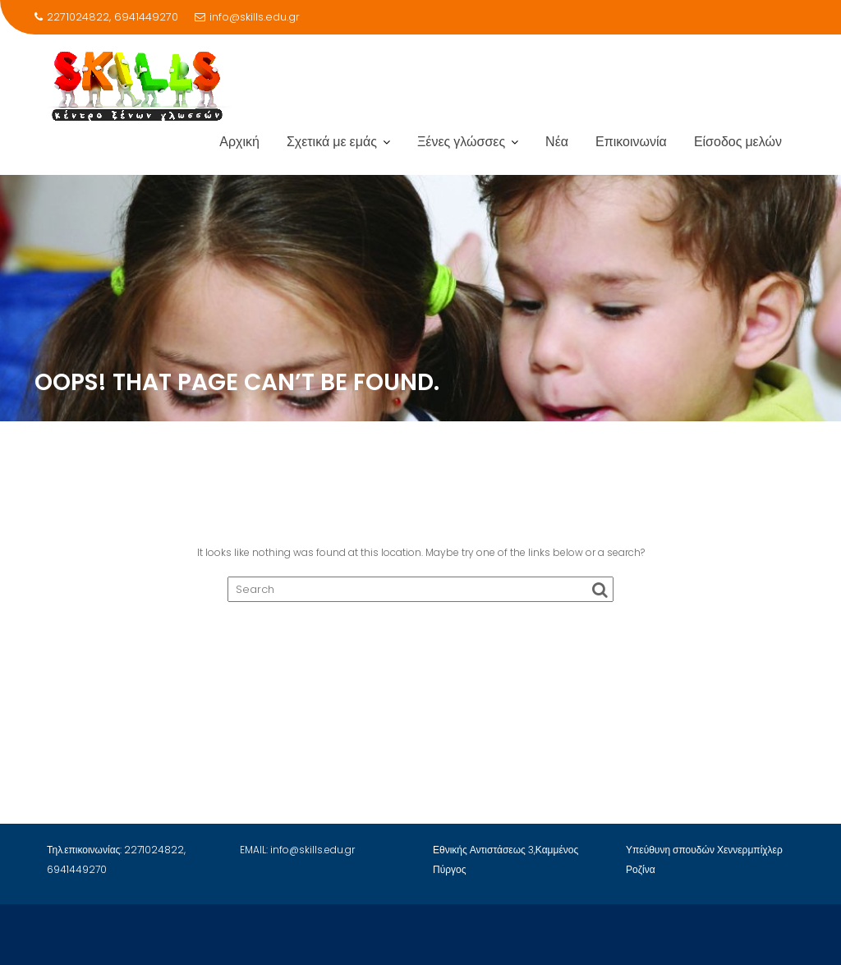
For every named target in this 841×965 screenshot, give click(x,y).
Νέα (556, 141)
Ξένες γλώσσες (461, 141)
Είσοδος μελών (738, 141)
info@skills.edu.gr (247, 17)
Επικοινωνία (631, 141)
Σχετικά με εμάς (332, 141)
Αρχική (239, 141)
